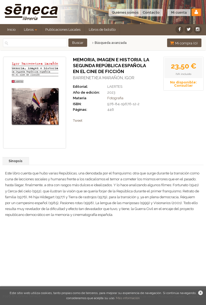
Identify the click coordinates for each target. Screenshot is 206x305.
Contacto (151, 12)
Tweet (77, 121)
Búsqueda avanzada (109, 42)
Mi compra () (184, 43)
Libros (30, 30)
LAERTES (114, 87)
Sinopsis (16, 161)
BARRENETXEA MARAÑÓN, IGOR (103, 77)
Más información (128, 298)
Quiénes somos (125, 12)
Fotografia (115, 98)
